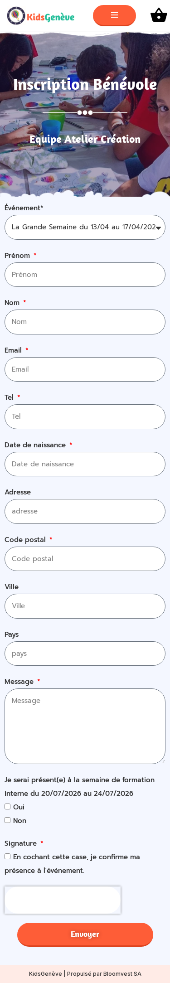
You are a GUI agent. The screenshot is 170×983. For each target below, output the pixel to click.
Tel (10, 397)
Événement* (24, 208)
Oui (18, 807)
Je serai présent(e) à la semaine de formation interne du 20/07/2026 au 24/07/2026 (80, 787)
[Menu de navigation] (114, 15)
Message (20, 682)
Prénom (18, 256)
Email (14, 350)
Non (19, 821)
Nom (13, 303)
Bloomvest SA (122, 973)
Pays (12, 634)
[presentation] (63, 900)
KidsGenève (45, 973)
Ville (12, 587)
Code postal (26, 540)
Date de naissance (36, 445)
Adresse (18, 492)
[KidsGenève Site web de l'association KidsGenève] (43, 15)
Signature (22, 843)
